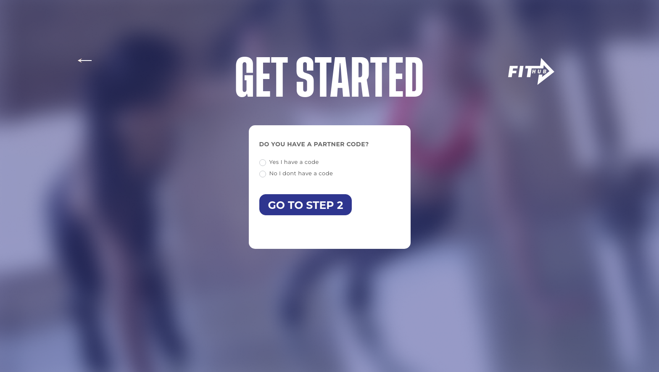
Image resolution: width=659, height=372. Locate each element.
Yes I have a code (289, 162)
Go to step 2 (305, 205)
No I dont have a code (296, 173)
